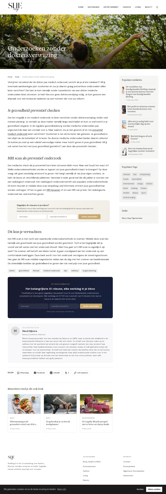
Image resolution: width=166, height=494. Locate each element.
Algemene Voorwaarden (133, 471)
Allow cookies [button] (154, 489)
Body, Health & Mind (92, 461)
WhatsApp (23, 373)
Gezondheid (93, 7)
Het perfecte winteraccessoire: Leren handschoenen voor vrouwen (141, 109)
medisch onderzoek (52, 271)
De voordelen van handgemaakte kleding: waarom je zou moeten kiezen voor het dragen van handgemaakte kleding (141, 92)
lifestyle (36, 271)
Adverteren (128, 475)
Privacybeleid (129, 466)
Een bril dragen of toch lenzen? (141, 137)
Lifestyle (126, 174)
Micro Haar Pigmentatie (132, 218)
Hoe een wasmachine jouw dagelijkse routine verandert (141, 149)
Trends (125, 179)
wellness (74, 271)
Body (17, 77)
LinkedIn (55, 373)
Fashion (127, 7)
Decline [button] (140, 489)
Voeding (134, 188)
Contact (126, 461)
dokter (12, 271)
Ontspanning (145, 174)
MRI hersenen (53, 190)
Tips (134, 174)
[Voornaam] (32, 216)
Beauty (148, 7)
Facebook (39, 373)
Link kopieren (81, 373)
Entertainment (111, 7)
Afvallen (126, 193)
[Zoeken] (157, 7)
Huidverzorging (129, 197)
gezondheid (24, 271)
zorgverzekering (89, 271)
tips (65, 271)
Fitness (143, 188)
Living (138, 7)
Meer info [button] (61, 489)
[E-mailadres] (63, 216)
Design (140, 184)
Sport (143, 193)
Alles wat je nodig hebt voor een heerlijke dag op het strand (140, 124)
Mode (125, 188)
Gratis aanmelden (89, 217)
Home (81, 7)
